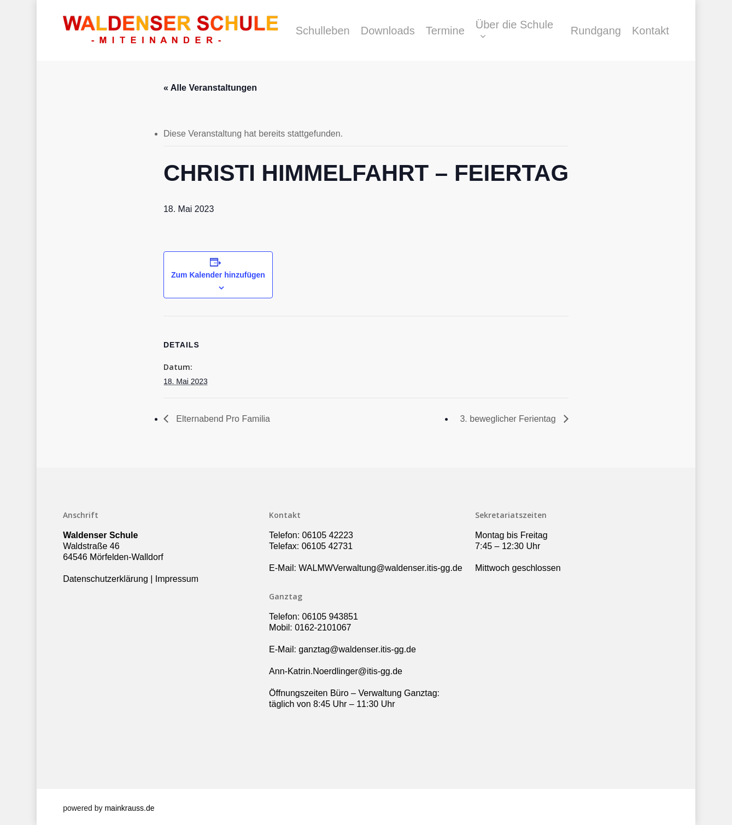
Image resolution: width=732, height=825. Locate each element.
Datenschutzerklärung (105, 579)
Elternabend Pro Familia (222, 418)
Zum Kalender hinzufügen (218, 274)
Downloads (388, 31)
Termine (445, 31)
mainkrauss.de (129, 808)
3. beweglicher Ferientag (509, 418)
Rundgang (596, 31)
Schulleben (323, 31)
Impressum (176, 579)
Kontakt (650, 31)
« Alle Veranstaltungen (210, 87)
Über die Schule (514, 31)
